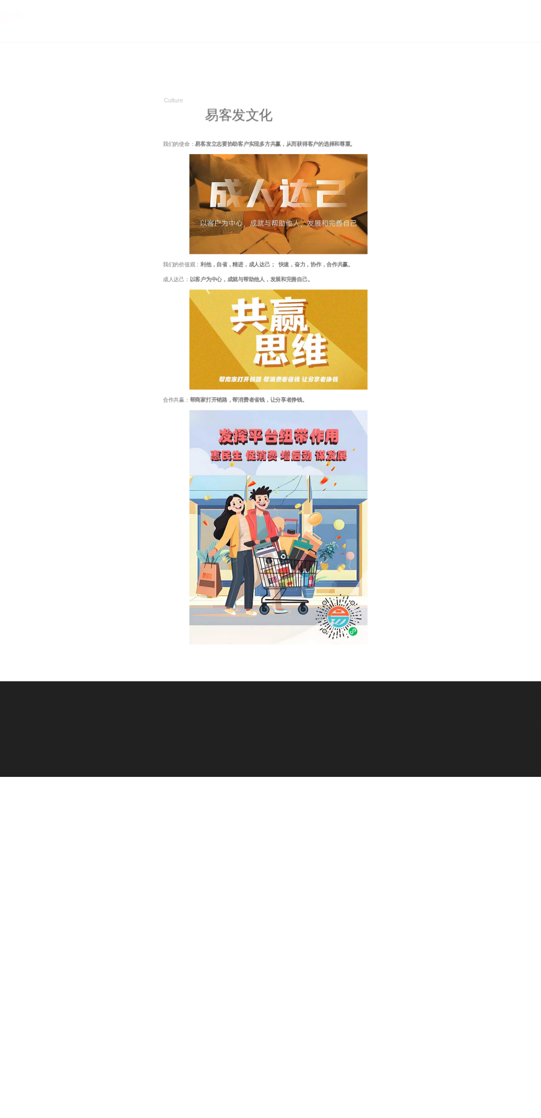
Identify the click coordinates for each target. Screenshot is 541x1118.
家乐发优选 (47, 720)
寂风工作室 (38, 733)
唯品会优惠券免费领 (34, 727)
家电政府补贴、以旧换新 (112, 727)
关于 (489, 33)
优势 (517, 33)
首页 (461, 33)
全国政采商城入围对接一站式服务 (92, 720)
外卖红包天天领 (18, 720)
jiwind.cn (492, 746)
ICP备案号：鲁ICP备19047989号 (482, 752)
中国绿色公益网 (71, 727)
